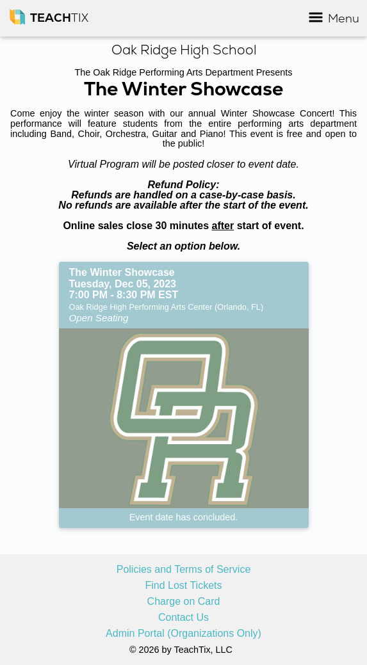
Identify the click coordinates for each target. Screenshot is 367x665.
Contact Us (183, 618)
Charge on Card (183, 602)
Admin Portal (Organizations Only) (183, 634)
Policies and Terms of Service (184, 570)
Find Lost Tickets (183, 586)
